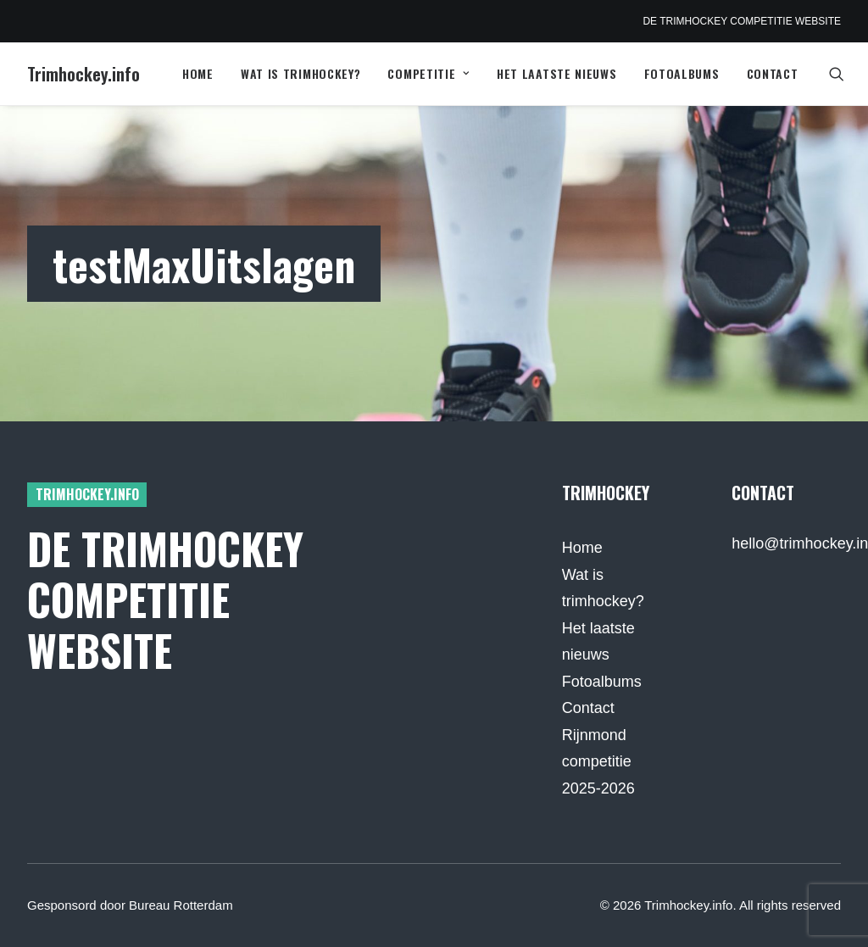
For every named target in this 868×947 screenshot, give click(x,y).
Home (198, 73)
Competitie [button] (428, 73)
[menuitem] (197, 73)
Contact (772, 73)
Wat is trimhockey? (301, 73)
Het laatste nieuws (557, 73)
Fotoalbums (682, 73)
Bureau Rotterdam (181, 905)
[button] (844, 73)
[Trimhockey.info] (83, 73)
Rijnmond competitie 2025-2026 (598, 762)
